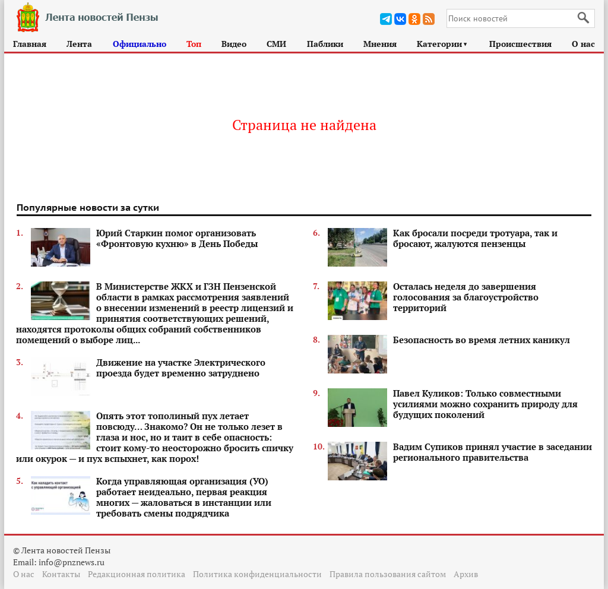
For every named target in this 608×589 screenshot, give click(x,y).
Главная (29, 43)
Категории (442, 43)
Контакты (61, 574)
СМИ (276, 43)
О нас (583, 43)
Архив (466, 574)
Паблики (325, 43)
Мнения (380, 43)
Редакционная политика (136, 574)
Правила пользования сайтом (388, 574)
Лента (79, 43)
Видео (233, 43)
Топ (193, 43)
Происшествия (520, 43)
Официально (139, 43)
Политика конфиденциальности (257, 574)
